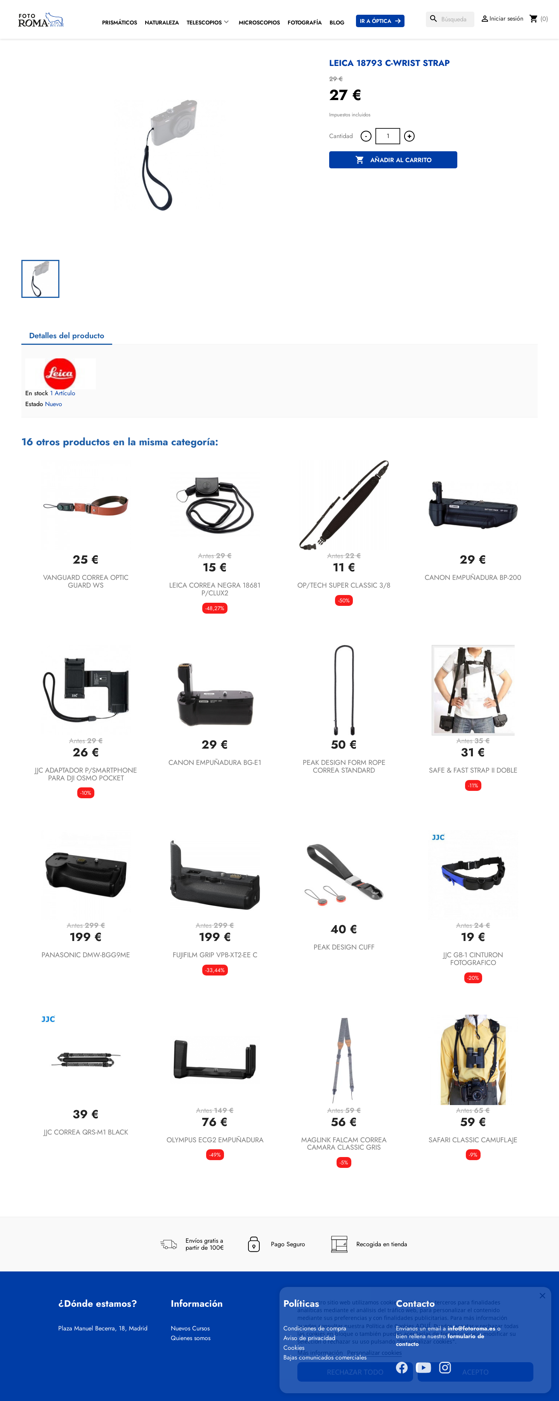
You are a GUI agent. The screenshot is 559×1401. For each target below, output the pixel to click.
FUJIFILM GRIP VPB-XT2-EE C (215, 955)
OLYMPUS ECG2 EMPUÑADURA (215, 1140)
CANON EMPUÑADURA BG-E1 (214, 763)
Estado (34, 404)
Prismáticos (119, 22)
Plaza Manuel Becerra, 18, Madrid (103, 1328)
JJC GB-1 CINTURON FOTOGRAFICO (473, 959)
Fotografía (305, 22)
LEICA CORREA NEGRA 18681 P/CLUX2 (214, 589)
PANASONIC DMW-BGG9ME (86, 955)
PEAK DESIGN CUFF (344, 947)
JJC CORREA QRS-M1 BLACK (86, 1132)
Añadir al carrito (393, 160)
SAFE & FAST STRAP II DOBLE (473, 770)
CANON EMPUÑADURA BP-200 (473, 578)
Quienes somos (190, 1338)
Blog (337, 22)
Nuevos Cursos (190, 1328)
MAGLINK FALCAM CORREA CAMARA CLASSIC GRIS (344, 1144)
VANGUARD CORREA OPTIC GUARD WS (85, 581)
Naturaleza (162, 22)
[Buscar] (450, 19)
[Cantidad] (387, 136)
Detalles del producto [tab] (66, 335)
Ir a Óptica (375, 21)
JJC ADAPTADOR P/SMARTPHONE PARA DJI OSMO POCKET (86, 774)
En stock (36, 393)
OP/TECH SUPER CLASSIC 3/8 (344, 585)
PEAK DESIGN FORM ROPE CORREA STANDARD (344, 766)
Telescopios (204, 22)
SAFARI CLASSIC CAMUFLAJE (473, 1140)
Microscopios (259, 22)
